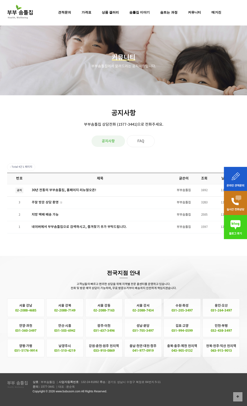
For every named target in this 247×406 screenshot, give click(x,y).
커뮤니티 (194, 12)
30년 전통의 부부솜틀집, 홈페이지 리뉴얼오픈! (64, 190)
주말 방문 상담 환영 (45, 202)
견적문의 (64, 12)
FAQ (140, 141)
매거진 (216, 12)
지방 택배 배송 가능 (45, 214)
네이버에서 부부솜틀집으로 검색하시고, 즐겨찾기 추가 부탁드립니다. (79, 227)
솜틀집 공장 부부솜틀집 (20, 11)
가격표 (86, 12)
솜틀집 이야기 (139, 12)
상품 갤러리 (110, 12)
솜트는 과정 (168, 12)
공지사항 (108, 141)
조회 (204, 178)
